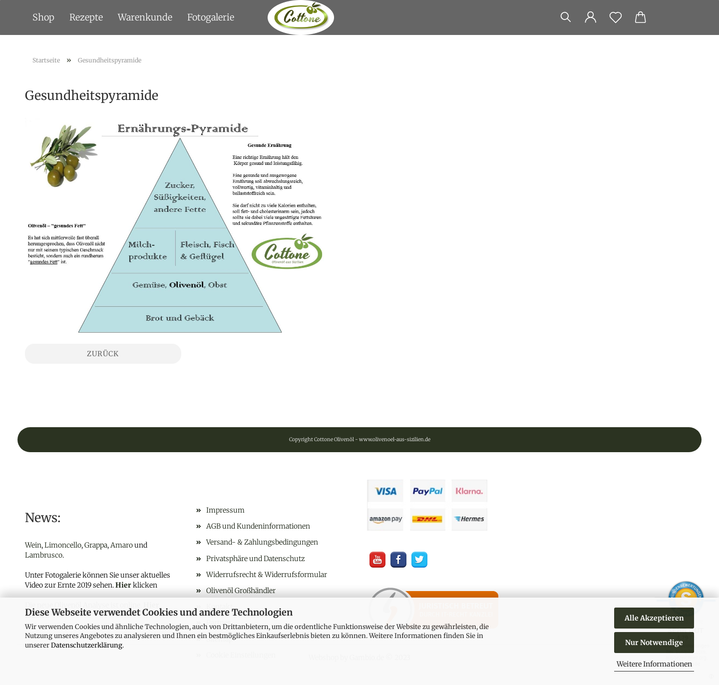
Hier (123, 585)
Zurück (103, 353)
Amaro (121, 545)
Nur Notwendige (654, 642)
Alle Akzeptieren (654, 618)
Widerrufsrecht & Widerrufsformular (266, 574)
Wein (33, 545)
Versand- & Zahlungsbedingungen (262, 542)
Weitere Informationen (654, 664)
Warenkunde (145, 17)
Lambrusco (43, 555)
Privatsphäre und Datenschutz (255, 558)
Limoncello (62, 545)
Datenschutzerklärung (86, 645)
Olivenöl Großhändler (241, 590)
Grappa (95, 545)
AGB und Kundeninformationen (258, 526)
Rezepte (86, 17)
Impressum (225, 510)
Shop (43, 17)
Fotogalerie (210, 17)
